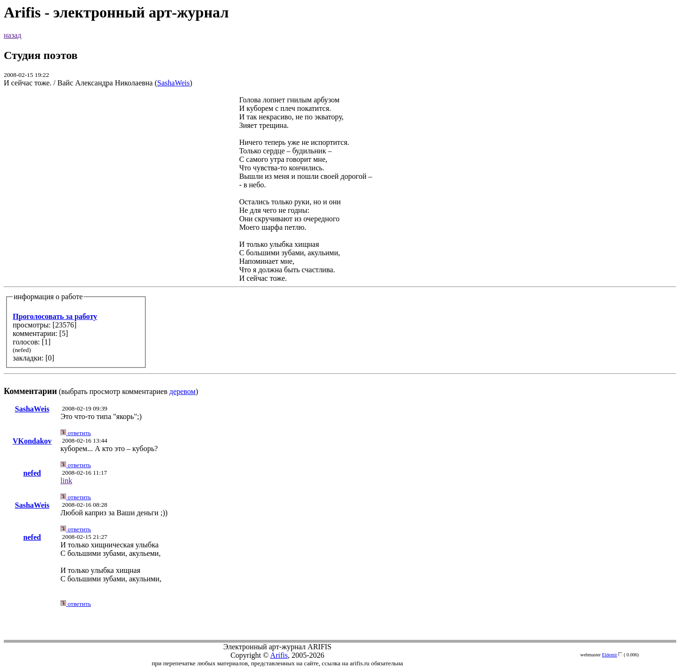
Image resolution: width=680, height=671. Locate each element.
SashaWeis (173, 83)
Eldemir (609, 654)
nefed (32, 473)
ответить (75, 432)
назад (12, 35)
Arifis (279, 655)
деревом (183, 391)
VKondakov (32, 441)
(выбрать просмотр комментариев (340, 245)
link (66, 481)
